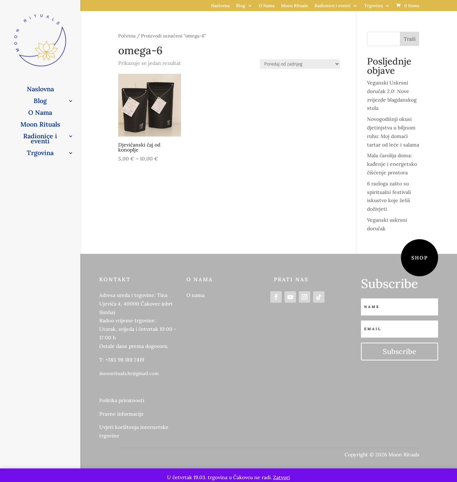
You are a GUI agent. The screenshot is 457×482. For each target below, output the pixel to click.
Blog (240, 6)
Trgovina (373, 6)
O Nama (267, 6)
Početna (127, 36)
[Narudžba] (300, 64)
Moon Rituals (294, 6)
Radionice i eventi (333, 6)
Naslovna (220, 6)
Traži (410, 39)
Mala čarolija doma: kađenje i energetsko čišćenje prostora (392, 164)
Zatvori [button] (281, 477)
